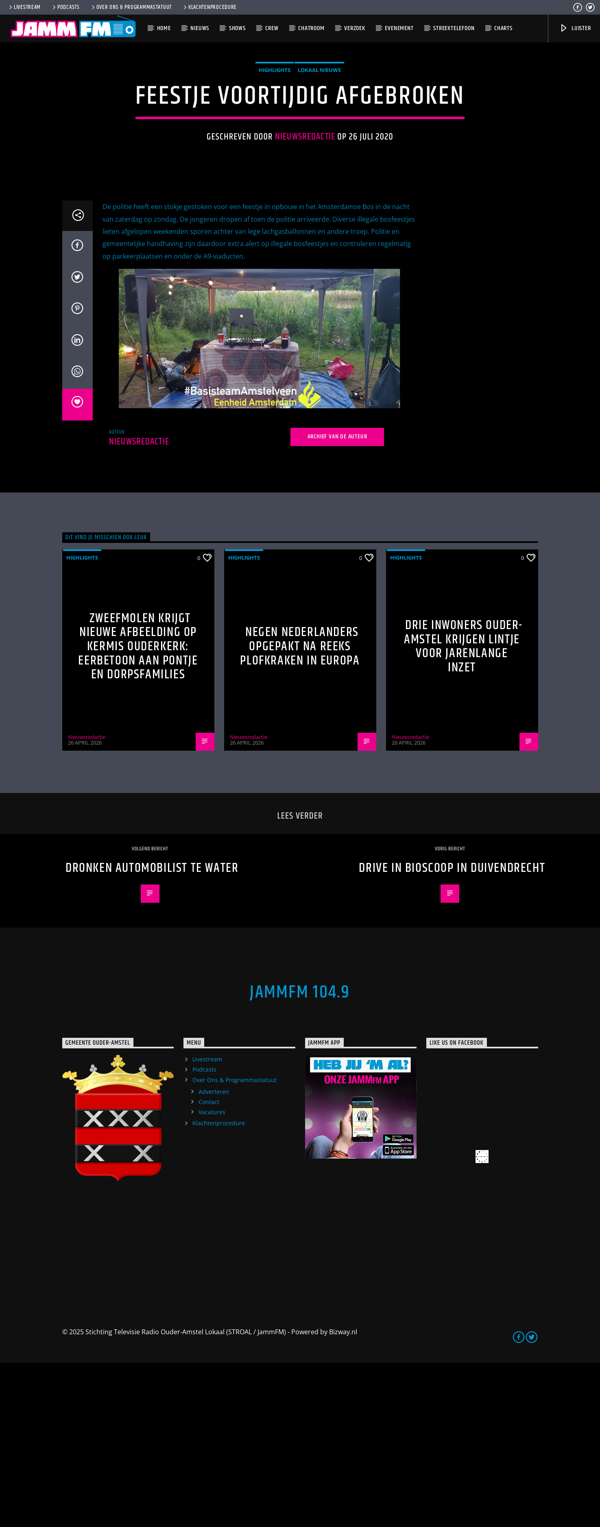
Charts (503, 28)
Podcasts (65, 7)
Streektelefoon (453, 28)
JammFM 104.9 (300, 1156)
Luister (575, 28)
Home (164, 28)
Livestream (24, 7)
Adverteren (214, 1256)
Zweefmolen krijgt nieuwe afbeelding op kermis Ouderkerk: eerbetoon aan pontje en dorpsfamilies (138, 811)
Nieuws (199, 28)
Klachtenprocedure (209, 7)
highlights (274, 152)
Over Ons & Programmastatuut (131, 7)
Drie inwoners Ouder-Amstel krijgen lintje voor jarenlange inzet (463, 811)
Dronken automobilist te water (151, 1032)
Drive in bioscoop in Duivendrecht (452, 1032)
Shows (237, 28)
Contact (209, 1266)
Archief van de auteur (337, 601)
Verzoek (354, 28)
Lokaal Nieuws (319, 152)
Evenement (399, 28)
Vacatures (212, 1276)
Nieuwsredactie (305, 219)
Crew (271, 28)
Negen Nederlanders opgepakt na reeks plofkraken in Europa (300, 810)
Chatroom (311, 28)
